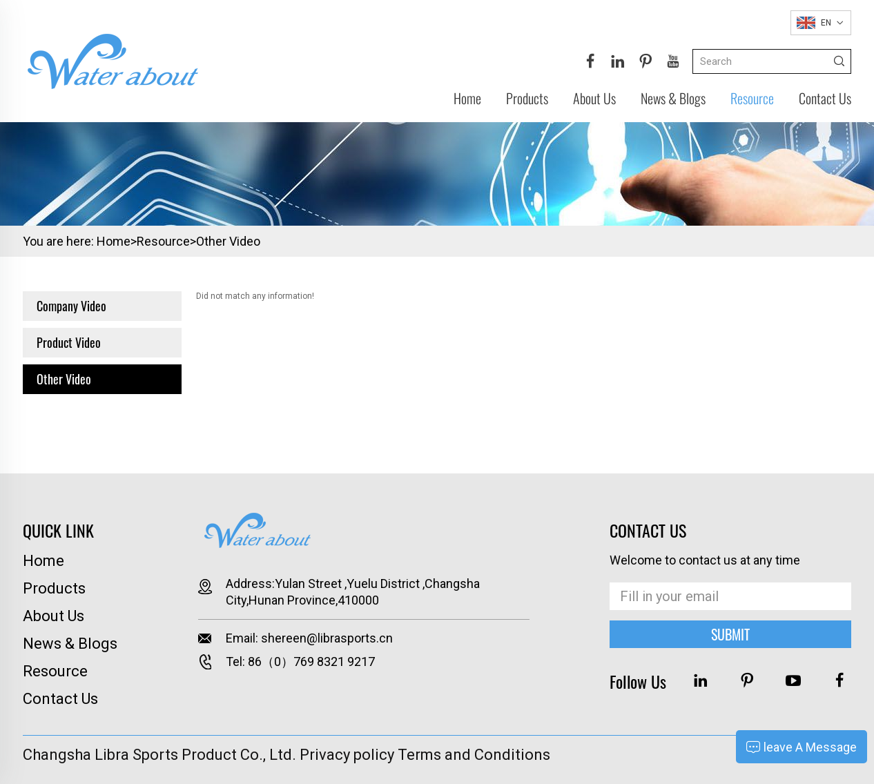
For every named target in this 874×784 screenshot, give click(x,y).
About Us (594, 98)
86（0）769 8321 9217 (311, 661)
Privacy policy (347, 754)
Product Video (69, 342)
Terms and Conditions (474, 754)
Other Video (228, 241)
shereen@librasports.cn (327, 638)
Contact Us (825, 98)
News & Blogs (673, 98)
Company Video (71, 306)
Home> (117, 241)
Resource (752, 98)
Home (467, 98)
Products (527, 98)
